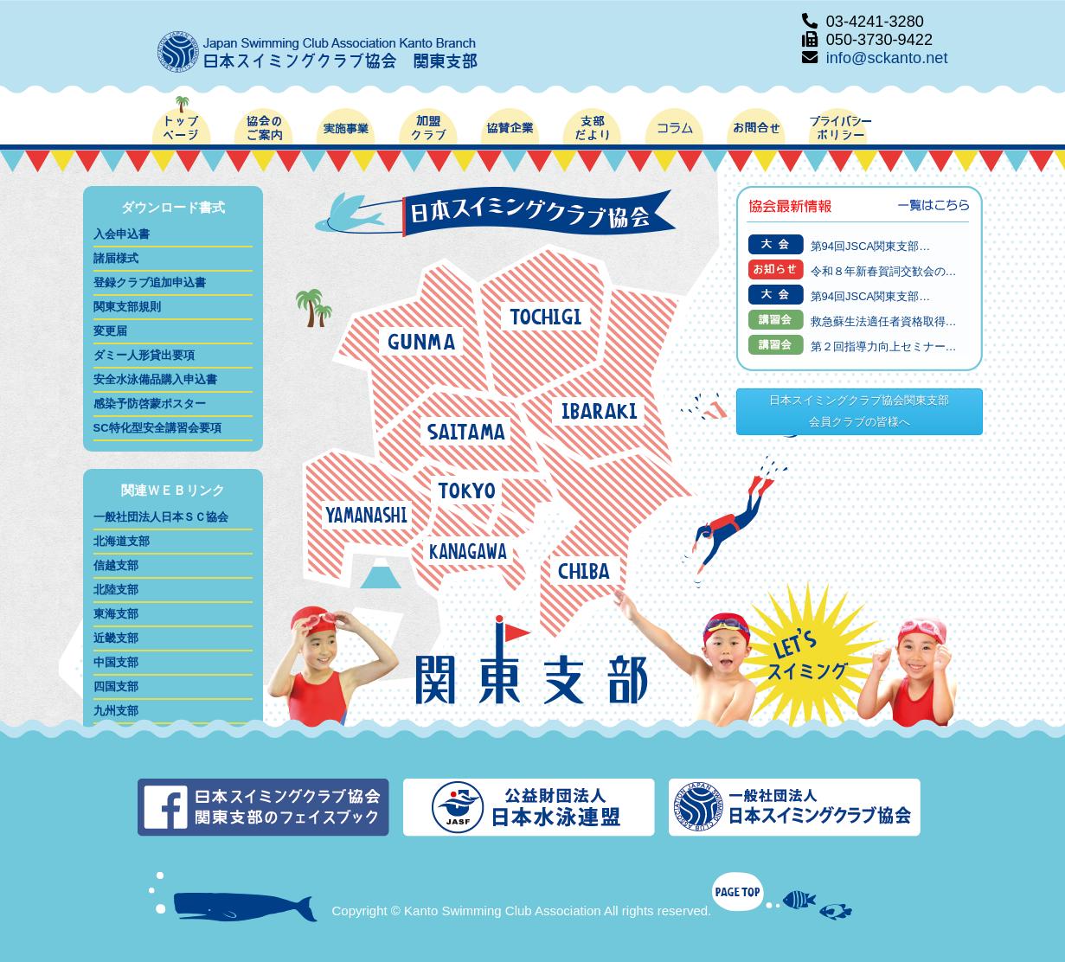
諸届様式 (115, 258)
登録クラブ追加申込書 (149, 282)
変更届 (110, 330)
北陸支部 (115, 589)
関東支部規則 (127, 306)
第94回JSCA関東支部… (871, 246)
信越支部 (115, 565)
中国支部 (115, 662)
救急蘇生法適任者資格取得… (884, 321)
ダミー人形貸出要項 (144, 355)
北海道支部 (121, 541)
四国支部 (115, 686)
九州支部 (115, 710)
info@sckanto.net (887, 58)
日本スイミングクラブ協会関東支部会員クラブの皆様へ (859, 411)
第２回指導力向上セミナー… (884, 346)
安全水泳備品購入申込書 (155, 379)
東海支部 (115, 613)
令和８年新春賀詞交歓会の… (884, 271)
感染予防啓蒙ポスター (149, 403)
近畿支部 (115, 638)
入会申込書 (121, 234)
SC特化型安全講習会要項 (157, 427)
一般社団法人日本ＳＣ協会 (160, 516)
